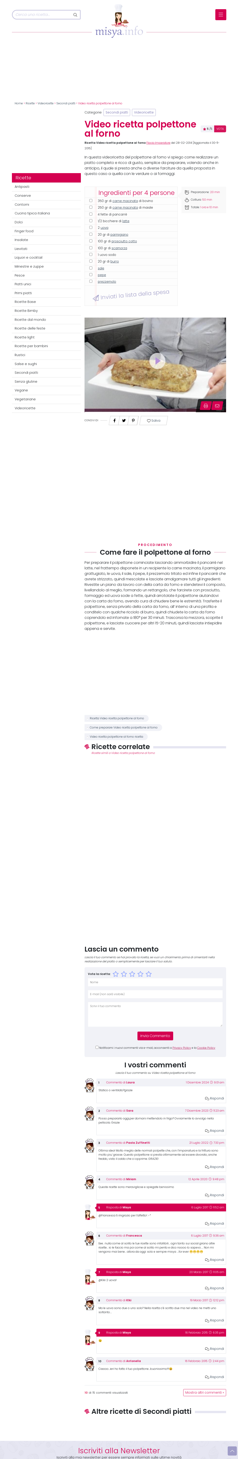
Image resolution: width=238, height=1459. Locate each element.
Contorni (22, 204)
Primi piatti (23, 293)
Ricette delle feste (30, 328)
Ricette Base (25, 302)
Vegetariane (25, 399)
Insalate (21, 240)
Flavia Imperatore (158, 142)
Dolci (19, 222)
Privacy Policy (181, 1047)
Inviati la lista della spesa (131, 295)
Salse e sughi (26, 364)
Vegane (21, 390)
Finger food (24, 231)
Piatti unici (23, 284)
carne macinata (125, 201)
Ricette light (25, 337)
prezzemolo (107, 282)
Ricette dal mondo (30, 320)
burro (114, 261)
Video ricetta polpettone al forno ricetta (116, 736)
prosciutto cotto (124, 241)
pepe (102, 275)
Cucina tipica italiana (32, 213)
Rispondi (214, 1098)
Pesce (20, 275)
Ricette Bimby (26, 311)
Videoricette (46, 103)
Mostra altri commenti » (204, 1393)
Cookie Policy (206, 1047)
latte (125, 221)
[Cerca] (41, 14)
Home (19, 103)
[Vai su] (232, 1451)
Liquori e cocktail (28, 257)
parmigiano (119, 235)
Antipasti (22, 187)
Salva (153, 421)
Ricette (30, 103)
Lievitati (21, 249)
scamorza (119, 248)
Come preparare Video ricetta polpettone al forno (124, 727)
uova (104, 228)
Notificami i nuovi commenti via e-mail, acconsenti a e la (157, 1047)
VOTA (220, 128)
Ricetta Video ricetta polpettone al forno (117, 718)
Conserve (23, 196)
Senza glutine (26, 381)
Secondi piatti (65, 103)
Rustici (20, 355)
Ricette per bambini (31, 346)
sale (101, 268)
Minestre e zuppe (29, 266)
